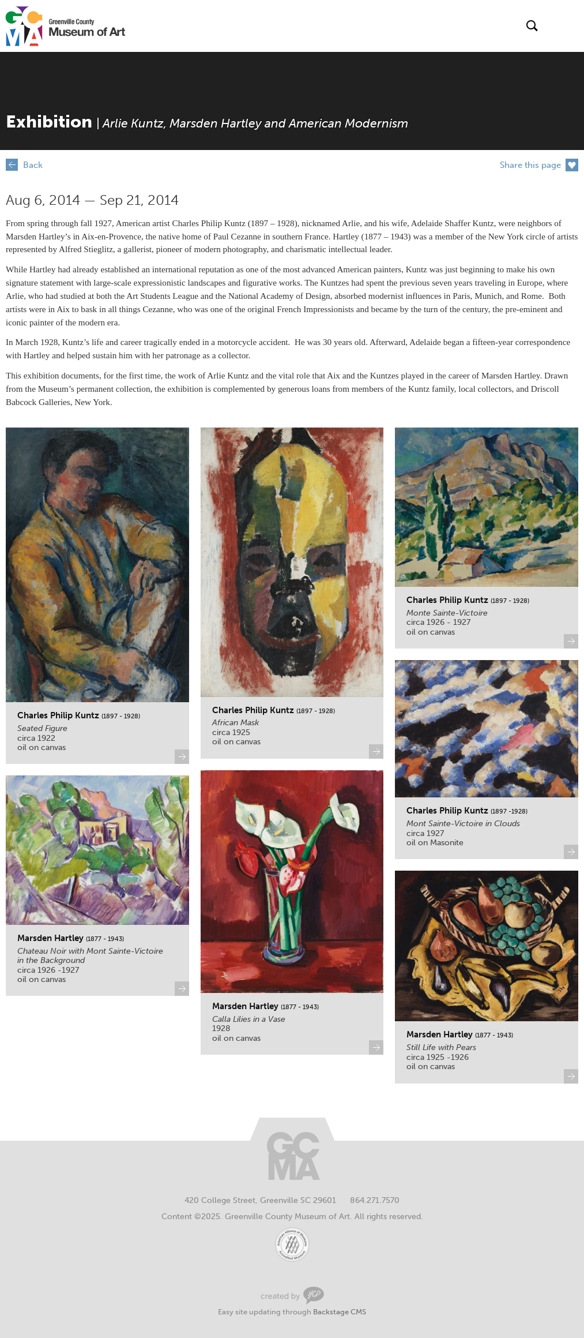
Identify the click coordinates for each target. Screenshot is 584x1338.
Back (33, 165)
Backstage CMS (339, 1311)
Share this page (530, 165)
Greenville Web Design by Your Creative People (292, 1296)
